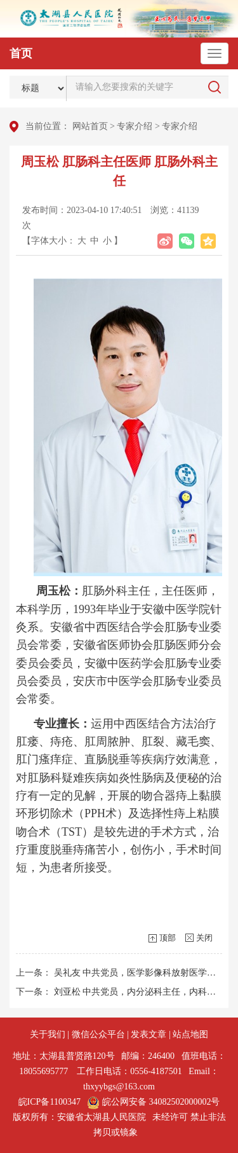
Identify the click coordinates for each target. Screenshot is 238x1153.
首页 (21, 53)
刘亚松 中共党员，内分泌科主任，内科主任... (143, 992)
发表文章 (148, 1034)
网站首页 (90, 126)
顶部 (167, 937)
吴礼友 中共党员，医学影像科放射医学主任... (143, 972)
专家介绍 (134, 126)
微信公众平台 (98, 1034)
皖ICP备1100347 (49, 1102)
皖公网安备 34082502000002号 (153, 1102)
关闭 (204, 937)
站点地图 (190, 1034)
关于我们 (47, 1034)
